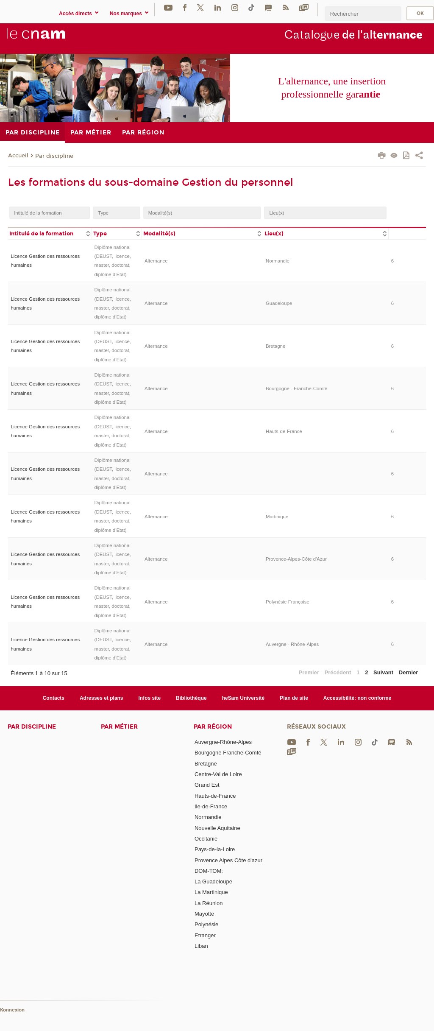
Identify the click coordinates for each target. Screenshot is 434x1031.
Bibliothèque (191, 698)
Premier (309, 672)
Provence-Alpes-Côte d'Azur (296, 559)
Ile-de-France (211, 806)
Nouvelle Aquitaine (217, 828)
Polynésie (206, 924)
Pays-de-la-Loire (215, 849)
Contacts (53, 698)
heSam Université (243, 698)
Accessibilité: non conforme (357, 698)
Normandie (277, 260)
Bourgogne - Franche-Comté (297, 388)
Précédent (338, 672)
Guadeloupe (279, 303)
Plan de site (294, 698)
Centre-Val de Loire (218, 774)
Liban (201, 946)
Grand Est (207, 785)
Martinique (277, 516)
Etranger (205, 935)
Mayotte (204, 914)
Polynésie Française (287, 601)
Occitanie (206, 838)
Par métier (119, 726)
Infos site (150, 698)
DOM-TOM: (209, 871)
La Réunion (209, 903)
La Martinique (211, 892)
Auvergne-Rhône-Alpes (223, 742)
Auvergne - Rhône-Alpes (292, 644)
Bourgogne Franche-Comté (228, 752)
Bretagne (275, 346)
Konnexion (12, 1010)
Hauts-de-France (284, 431)
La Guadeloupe (213, 881)
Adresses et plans (101, 698)
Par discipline (54, 156)
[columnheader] (50, 233)
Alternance (156, 260)
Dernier (408, 672)
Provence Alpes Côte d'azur (228, 860)
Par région (213, 726)
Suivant (383, 672)
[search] (363, 13)
